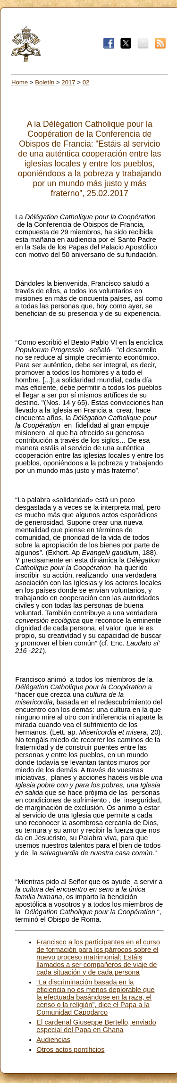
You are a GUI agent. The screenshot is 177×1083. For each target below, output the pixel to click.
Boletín (44, 82)
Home (19, 82)
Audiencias (53, 1039)
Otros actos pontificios (70, 1049)
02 (86, 82)
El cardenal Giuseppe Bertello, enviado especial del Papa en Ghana (96, 1025)
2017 (68, 82)
